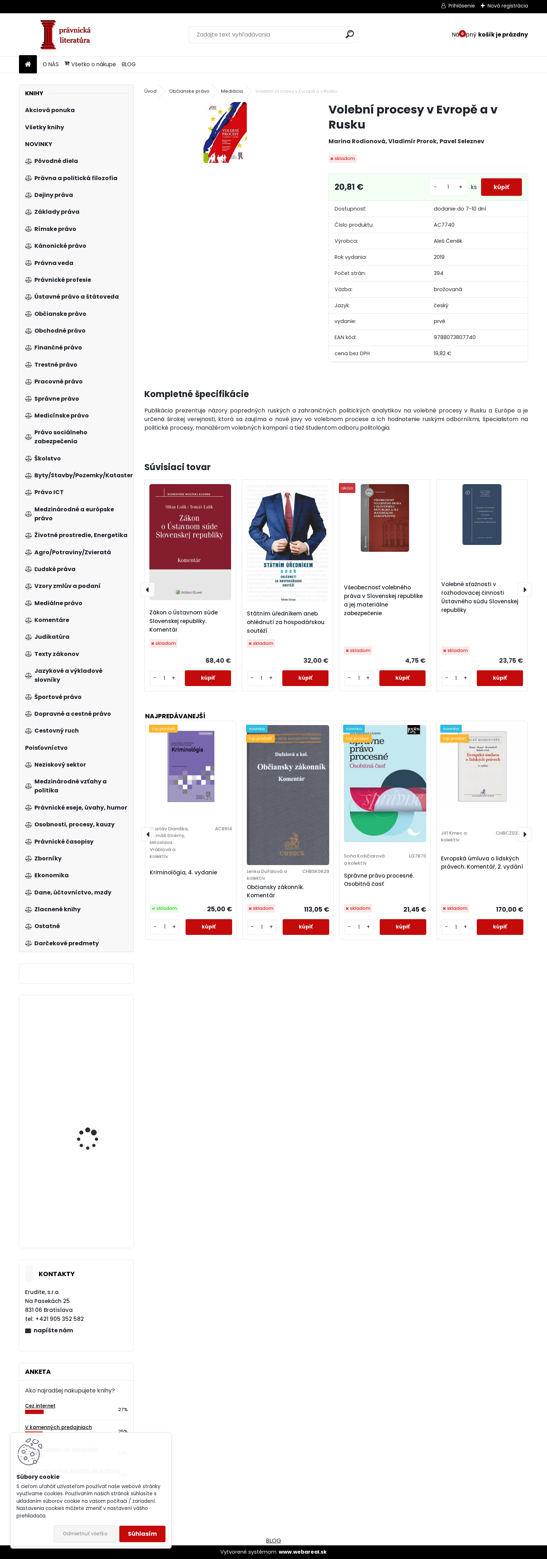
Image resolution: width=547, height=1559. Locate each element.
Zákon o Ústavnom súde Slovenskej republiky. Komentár (183, 621)
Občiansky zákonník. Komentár (275, 891)
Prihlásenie (461, 5)
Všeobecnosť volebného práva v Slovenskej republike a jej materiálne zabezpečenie (383, 600)
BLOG (129, 64)
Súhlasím (142, 1534)
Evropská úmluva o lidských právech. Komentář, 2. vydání (482, 862)
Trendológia (81, 1116)
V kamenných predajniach (58, 1427)
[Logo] (68, 35)
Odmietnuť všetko (85, 1533)
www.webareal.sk (303, 1551)
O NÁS (51, 64)
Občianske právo (189, 91)
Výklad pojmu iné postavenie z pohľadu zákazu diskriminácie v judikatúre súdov (95, 1060)
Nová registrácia (508, 5)
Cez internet (40, 1406)
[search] (350, 34)
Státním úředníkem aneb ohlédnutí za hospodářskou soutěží (286, 622)
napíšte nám (53, 1330)
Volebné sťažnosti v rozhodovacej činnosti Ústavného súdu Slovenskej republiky (479, 597)
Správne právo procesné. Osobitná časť (379, 880)
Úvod (150, 91)
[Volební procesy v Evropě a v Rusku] (225, 132)
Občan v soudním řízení (96, 1193)
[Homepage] (28, 65)
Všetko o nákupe (90, 64)
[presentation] (147, 590)
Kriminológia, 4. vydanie (183, 872)
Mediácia (232, 91)
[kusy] (444, 187)
